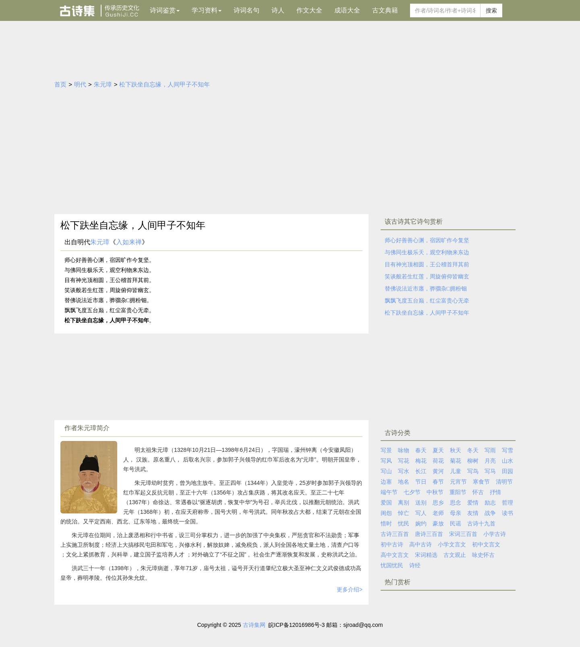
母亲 (455, 513)
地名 (403, 481)
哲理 (507, 502)
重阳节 (458, 492)
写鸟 (472, 471)
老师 (438, 513)
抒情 (495, 492)
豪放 (438, 523)
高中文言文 (395, 555)
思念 (455, 502)
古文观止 (454, 555)
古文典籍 (385, 10)
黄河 (438, 471)
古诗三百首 (395, 534)
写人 (421, 513)
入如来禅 (129, 242)
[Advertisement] (290, 153)
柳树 (472, 460)
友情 (472, 513)
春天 (421, 450)
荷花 (438, 460)
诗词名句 (246, 10)
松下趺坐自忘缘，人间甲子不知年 (164, 84)
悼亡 (403, 513)
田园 (507, 471)
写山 (386, 471)
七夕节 (412, 492)
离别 (403, 502)
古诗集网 (254, 625)
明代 (80, 84)
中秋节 (435, 492)
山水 (507, 460)
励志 (490, 502)
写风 (386, 460)
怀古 (478, 492)
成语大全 (347, 10)
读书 (507, 513)
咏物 (403, 450)
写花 (403, 460)
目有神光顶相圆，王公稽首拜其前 (427, 264)
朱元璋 (103, 84)
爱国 (386, 502)
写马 (490, 471)
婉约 (421, 523)
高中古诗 (420, 544)
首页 (60, 84)
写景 (386, 450)
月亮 (490, 460)
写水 (403, 471)
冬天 (472, 450)
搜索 (491, 10)
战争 (490, 513)
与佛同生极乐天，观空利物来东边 (427, 252)
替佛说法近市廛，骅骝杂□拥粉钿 (426, 288)
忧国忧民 (392, 565)
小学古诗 (494, 534)
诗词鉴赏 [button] (165, 10)
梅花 (421, 460)
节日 (421, 481)
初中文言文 (486, 544)
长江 (421, 471)
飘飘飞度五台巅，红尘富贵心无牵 (427, 300)
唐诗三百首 (429, 534)
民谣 (455, 523)
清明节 (504, 481)
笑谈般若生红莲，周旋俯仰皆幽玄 (427, 276)
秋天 (455, 450)
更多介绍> (349, 589)
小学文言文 (452, 544)
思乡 (438, 502)
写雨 (490, 450)
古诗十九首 (481, 523)
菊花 (455, 460)
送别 (421, 502)
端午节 (389, 492)
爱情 (472, 502)
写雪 (507, 450)
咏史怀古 (483, 555)
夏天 (438, 450)
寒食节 (481, 481)
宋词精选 (426, 555)
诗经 (414, 565)
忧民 (403, 523)
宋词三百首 (463, 534)
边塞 (386, 481)
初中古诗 (392, 544)
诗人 (277, 10)
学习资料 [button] (207, 10)
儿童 (455, 471)
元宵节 (458, 481)
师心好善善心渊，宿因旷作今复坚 (427, 240)
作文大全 (309, 10)
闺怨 (386, 513)
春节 (438, 481)
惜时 (386, 523)
